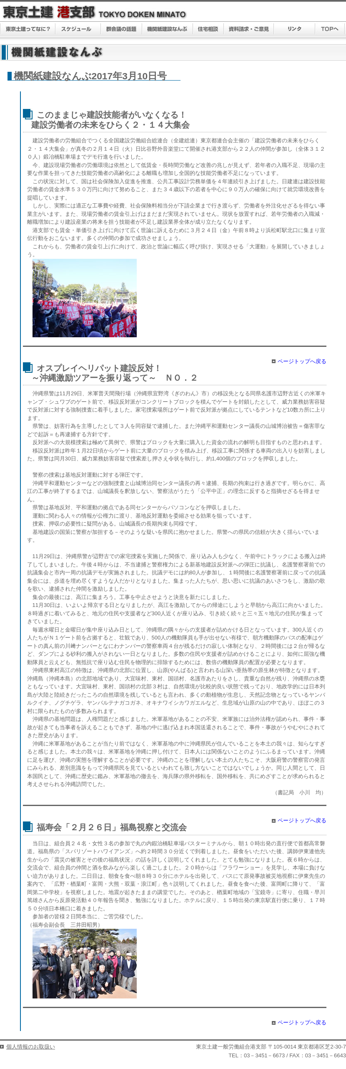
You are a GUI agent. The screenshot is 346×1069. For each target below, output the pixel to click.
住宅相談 (208, 29)
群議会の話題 (121, 29)
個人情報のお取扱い (30, 1047)
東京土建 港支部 (95, 12)
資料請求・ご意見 (249, 29)
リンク (294, 29)
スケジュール (78, 29)
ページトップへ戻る (302, 361)
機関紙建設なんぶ (167, 29)
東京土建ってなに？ (27, 29)
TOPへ (330, 29)
